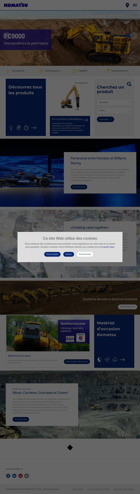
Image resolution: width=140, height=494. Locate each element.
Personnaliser (85, 254)
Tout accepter (52, 254)
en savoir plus (107, 247)
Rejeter (68, 254)
